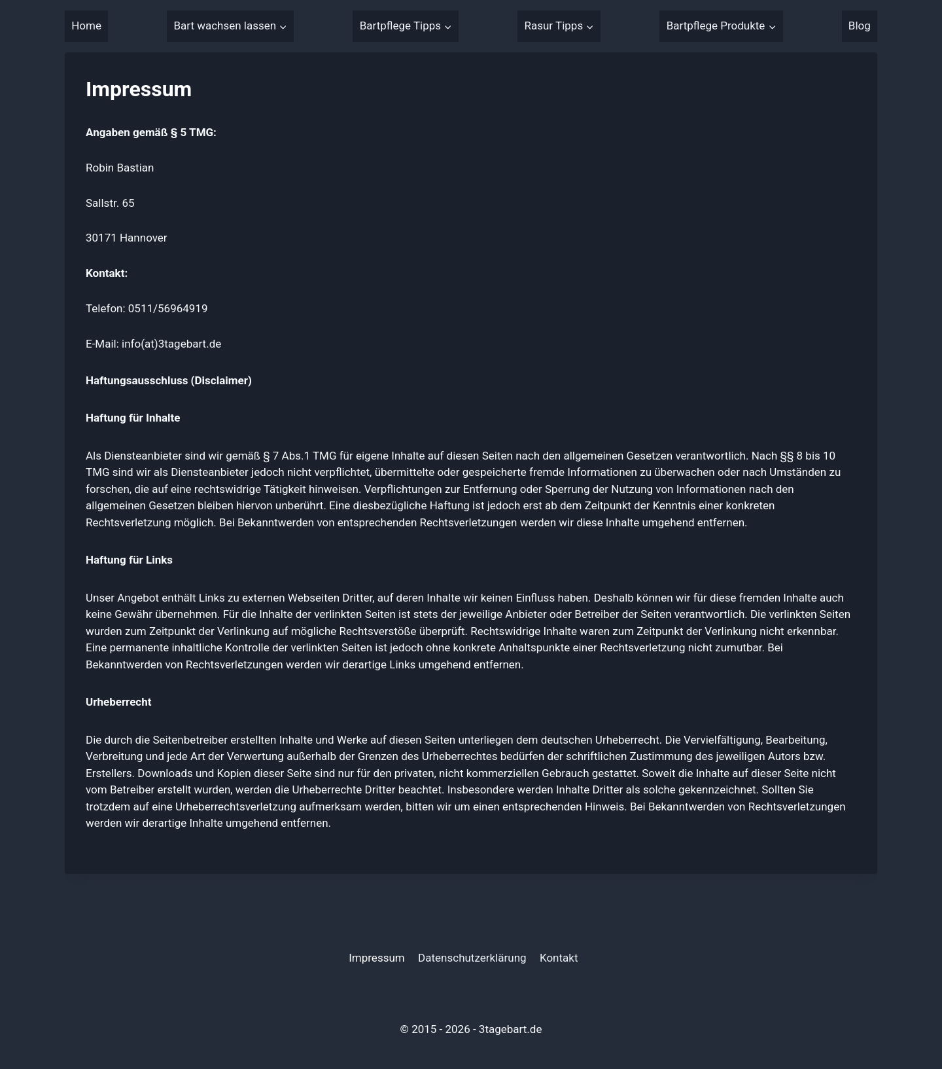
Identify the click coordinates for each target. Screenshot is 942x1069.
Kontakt (559, 957)
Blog (859, 25)
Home (86, 25)
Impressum (377, 957)
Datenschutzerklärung (472, 957)
